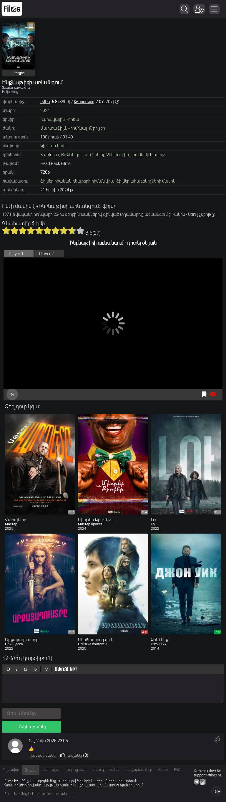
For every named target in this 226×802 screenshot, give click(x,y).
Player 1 (16, 253)
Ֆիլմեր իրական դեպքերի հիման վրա (77, 181)
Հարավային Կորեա (59, 119)
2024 (45, 110)
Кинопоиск (84, 101)
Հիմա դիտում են (105, 770)
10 (80, 230)
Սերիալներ (51, 770)
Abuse (163, 770)
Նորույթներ (76, 770)
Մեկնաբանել (31, 726)
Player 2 (46, 253)
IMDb (45, 101)
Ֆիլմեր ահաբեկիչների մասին (145, 181)
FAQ (177, 770)
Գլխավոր (11, 770)
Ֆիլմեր (30, 770)
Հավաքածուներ (138, 770)
